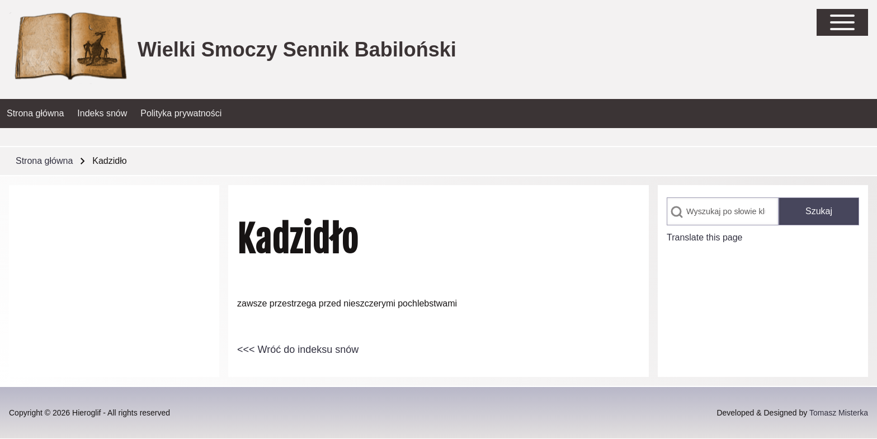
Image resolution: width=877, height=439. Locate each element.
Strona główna (44, 161)
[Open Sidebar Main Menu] (842, 22)
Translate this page (704, 237)
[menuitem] (35, 113)
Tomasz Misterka (838, 412)
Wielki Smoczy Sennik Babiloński (297, 49)
